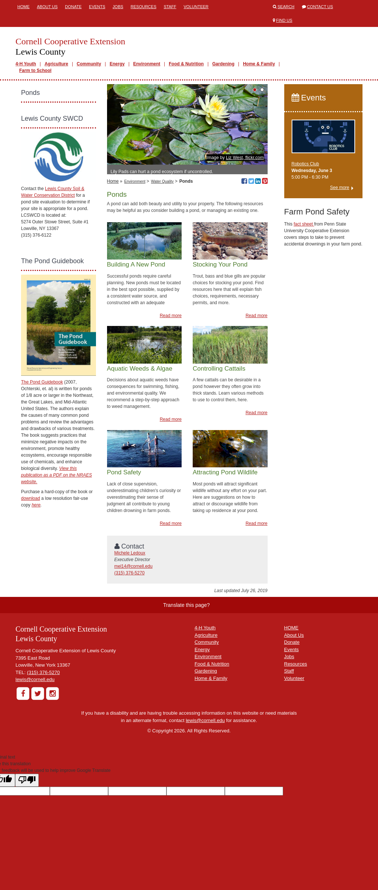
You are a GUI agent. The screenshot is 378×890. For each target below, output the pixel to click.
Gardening (223, 63)
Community (89, 63)
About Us (47, 6)
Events (97, 6)
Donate (73, 6)
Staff (170, 6)
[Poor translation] (27, 780)
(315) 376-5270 (129, 572)
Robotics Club (305, 163)
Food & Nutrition (186, 63)
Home (23, 6)
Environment (146, 63)
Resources (144, 6)
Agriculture (56, 63)
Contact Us (320, 6)
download (30, 498)
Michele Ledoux (129, 553)
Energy (117, 63)
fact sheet (304, 224)
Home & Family (259, 63)
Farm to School (35, 70)
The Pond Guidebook (42, 382)
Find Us (284, 20)
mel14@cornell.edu (133, 566)
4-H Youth (26, 63)
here (36, 505)
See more (339, 187)
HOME (291, 627)
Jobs (118, 6)
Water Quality (162, 181)
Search (286, 6)
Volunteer (196, 6)
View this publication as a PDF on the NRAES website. (56, 475)
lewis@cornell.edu (35, 679)
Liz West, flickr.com (245, 157)
